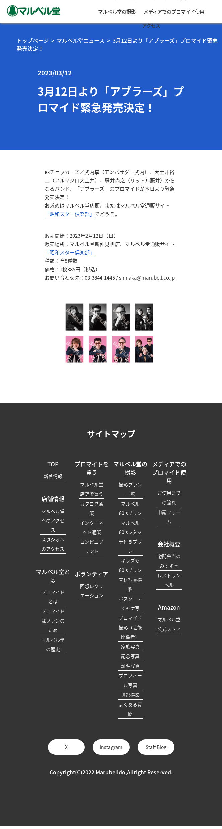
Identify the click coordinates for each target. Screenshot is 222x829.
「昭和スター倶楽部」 (70, 214)
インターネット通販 (91, 527)
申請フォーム (169, 517)
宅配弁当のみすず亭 (169, 561)
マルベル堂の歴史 (53, 644)
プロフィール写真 (130, 680)
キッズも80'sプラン (130, 565)
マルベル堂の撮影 (117, 11)
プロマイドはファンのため (53, 620)
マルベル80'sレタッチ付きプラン (130, 536)
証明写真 (130, 665)
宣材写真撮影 (130, 584)
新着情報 (53, 476)
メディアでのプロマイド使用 (174, 11)
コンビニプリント (91, 546)
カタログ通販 (91, 508)
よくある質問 (130, 709)
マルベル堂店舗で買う (91, 489)
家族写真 (130, 646)
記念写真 (130, 656)
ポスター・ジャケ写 (130, 603)
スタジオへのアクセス (53, 544)
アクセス (151, 25)
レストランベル (169, 580)
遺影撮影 (130, 694)
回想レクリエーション (91, 591)
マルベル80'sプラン (130, 508)
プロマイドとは (53, 597)
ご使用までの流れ (169, 497)
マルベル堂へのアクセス (53, 520)
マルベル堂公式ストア (169, 624)
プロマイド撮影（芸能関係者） (130, 627)
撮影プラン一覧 (130, 489)
